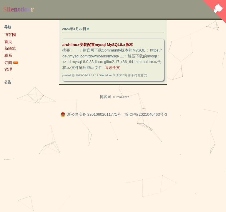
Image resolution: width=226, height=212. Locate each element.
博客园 (10, 34)
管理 (8, 69)
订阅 (8, 62)
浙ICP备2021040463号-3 (145, 114)
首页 (8, 41)
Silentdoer (18, 9)
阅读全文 (112, 67)
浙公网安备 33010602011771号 (90, 114)
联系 (8, 55)
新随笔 (10, 48)
